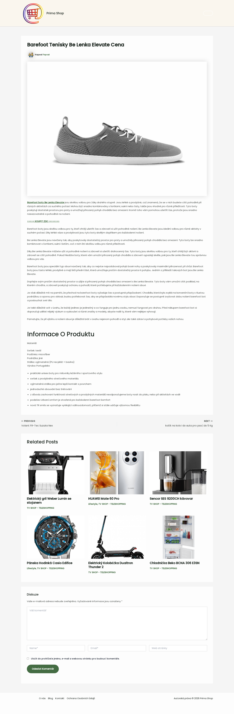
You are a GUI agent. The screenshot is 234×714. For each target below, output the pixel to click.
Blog (50, 698)
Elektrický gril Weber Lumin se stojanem (49, 500)
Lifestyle (92, 504)
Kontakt (59, 698)
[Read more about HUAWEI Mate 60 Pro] (117, 472)
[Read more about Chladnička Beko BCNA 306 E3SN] (178, 537)
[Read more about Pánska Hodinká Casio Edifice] (55, 537)
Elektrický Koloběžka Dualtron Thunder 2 (110, 565)
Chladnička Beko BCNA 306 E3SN (174, 563)
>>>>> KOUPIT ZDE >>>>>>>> (43, 221)
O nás (42, 698)
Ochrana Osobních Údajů (81, 698)
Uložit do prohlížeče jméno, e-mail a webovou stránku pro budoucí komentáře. (75, 658)
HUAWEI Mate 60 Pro (103, 498)
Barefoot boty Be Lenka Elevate (45, 202)
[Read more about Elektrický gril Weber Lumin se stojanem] (55, 472)
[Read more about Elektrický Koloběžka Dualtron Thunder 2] (117, 537)
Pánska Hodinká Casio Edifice (49, 563)
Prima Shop (55, 13)
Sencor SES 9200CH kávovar (171, 498)
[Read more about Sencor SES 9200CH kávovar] (178, 472)
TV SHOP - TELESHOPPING (40, 508)
